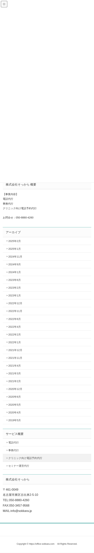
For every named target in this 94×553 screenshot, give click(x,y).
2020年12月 (15, 388)
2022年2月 (14, 334)
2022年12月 (15, 303)
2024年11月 (15, 256)
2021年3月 (14, 373)
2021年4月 (14, 365)
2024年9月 (14, 264)
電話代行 (13, 442)
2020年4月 (14, 412)
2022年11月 (15, 311)
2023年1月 (14, 295)
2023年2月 (14, 287)
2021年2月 (14, 381)
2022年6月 (14, 319)
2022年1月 (14, 342)
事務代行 (13, 450)
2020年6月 (14, 396)
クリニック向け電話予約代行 (25, 458)
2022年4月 (14, 326)
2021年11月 (15, 357)
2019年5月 (14, 420)
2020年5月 (14, 404)
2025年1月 (14, 248)
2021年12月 (15, 350)
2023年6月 (14, 279)
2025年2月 (14, 241)
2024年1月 (14, 272)
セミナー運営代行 (18, 465)
